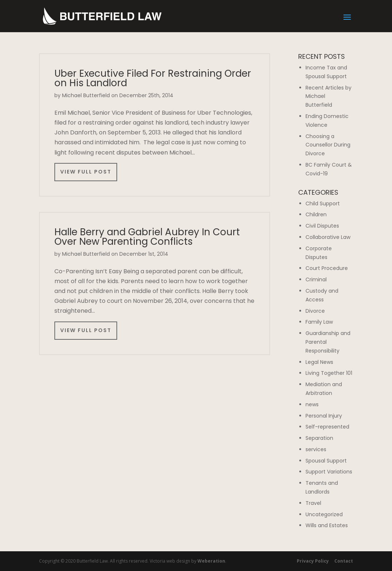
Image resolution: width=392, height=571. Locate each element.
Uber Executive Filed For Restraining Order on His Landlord (152, 78)
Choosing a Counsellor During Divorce (327, 145)
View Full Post (85, 171)
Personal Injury (323, 415)
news (312, 404)
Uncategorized (324, 514)
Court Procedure (326, 268)
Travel (313, 503)
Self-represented (327, 426)
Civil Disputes (322, 225)
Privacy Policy (313, 561)
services (315, 449)
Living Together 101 (328, 373)
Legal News (319, 362)
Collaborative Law (327, 237)
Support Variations (328, 471)
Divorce (315, 311)
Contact (343, 561)
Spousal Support (326, 460)
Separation (319, 438)
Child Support (322, 203)
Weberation (211, 561)
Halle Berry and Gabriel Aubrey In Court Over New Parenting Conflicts (147, 236)
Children (316, 214)
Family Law (319, 322)
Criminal (316, 279)
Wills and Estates (326, 525)
